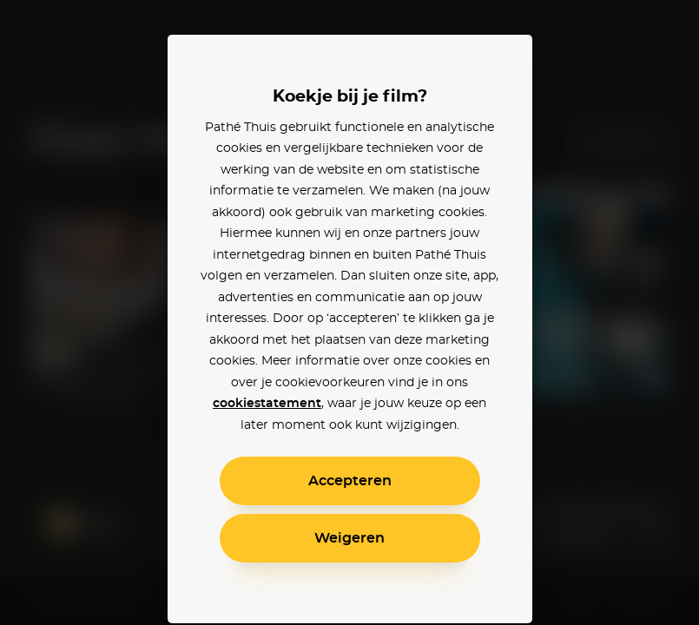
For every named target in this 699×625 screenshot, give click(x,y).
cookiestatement (267, 404)
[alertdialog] (349, 312)
